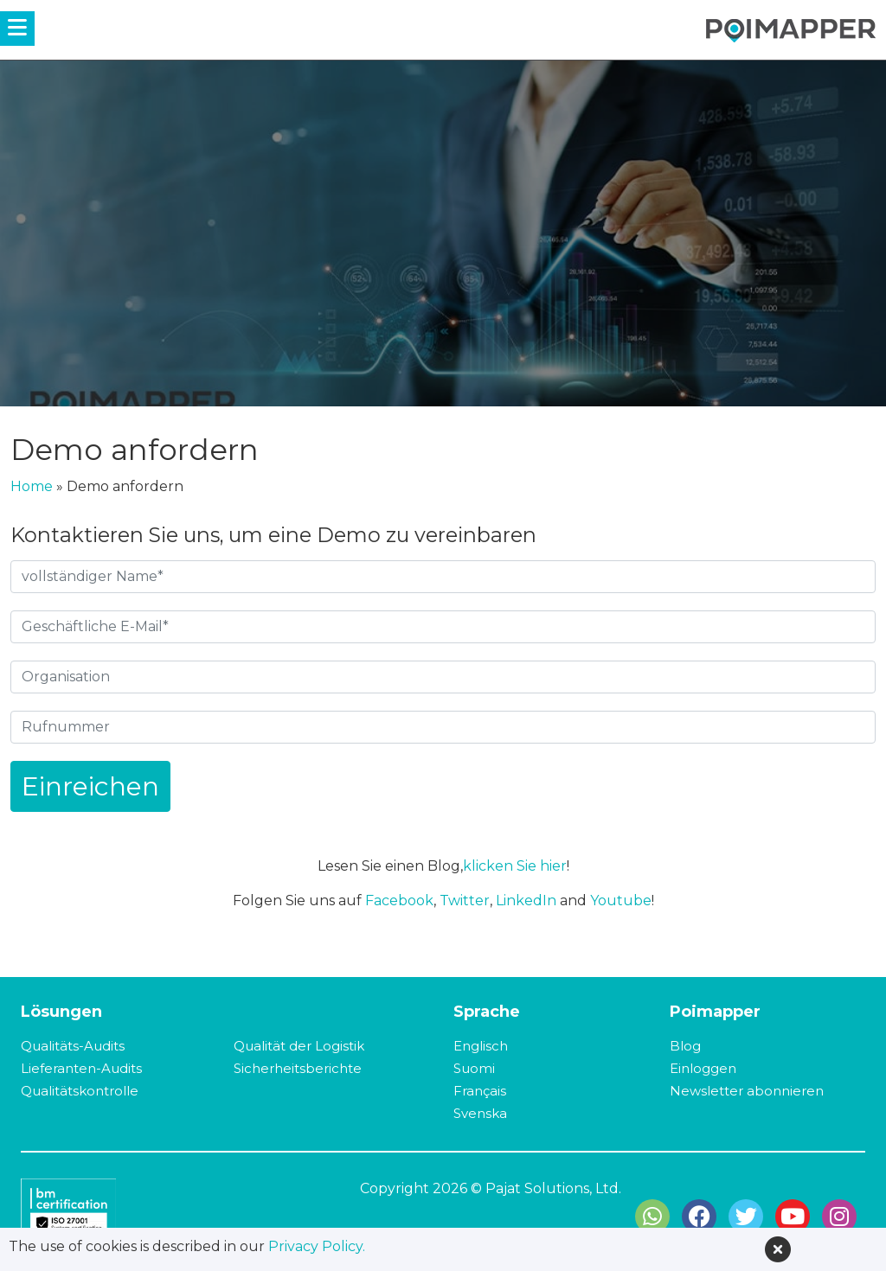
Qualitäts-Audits (73, 1046)
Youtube (621, 900)
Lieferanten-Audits (81, 1068)
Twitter (465, 900)
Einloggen (703, 1068)
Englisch (480, 1046)
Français (479, 1091)
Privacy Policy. (316, 1246)
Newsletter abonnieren (747, 1091)
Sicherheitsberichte (298, 1068)
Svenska (480, 1113)
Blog (685, 1046)
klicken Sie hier (515, 866)
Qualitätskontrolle (79, 1091)
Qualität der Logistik (299, 1046)
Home (31, 486)
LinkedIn (526, 900)
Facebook (399, 900)
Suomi (474, 1068)
